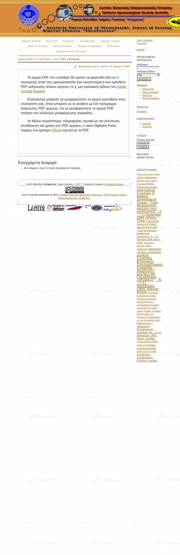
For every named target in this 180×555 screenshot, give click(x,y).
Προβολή (146, 124)
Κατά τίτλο (147, 95)
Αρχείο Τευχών (38, 46)
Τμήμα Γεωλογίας (89, 46)
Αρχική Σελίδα (31, 41)
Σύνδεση (68, 41)
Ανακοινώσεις (63, 46)
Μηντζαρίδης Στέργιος (113, 184)
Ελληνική (74, 59)
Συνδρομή (147, 127)
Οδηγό (56, 130)
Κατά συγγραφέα (150, 92)
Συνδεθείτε (142, 111)
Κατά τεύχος (148, 89)
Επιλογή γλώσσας (145, 140)
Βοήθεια (141, 50)
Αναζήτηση (87, 41)
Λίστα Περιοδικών (150, 98)
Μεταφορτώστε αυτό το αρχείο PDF (104, 66)
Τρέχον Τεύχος (111, 41)
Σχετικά (52, 41)
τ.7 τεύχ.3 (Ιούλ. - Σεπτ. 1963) (50, 59)
